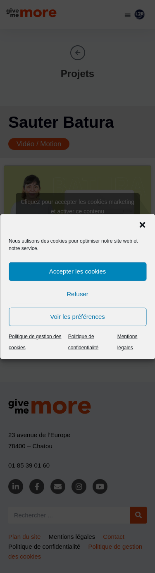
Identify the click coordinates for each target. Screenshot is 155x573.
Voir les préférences (77, 316)
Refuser (77, 293)
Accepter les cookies (77, 271)
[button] (142, 224)
